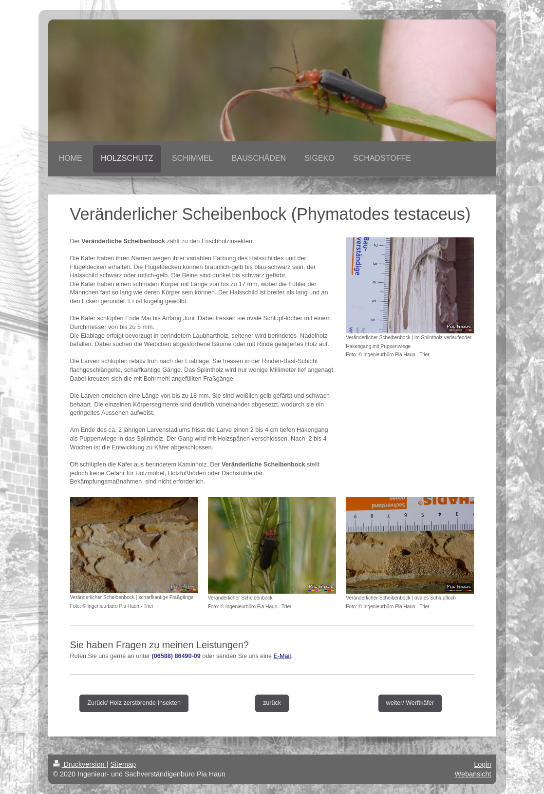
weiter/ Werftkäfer (410, 702)
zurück (272, 702)
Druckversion (80, 764)
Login (482, 764)
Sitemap (123, 764)
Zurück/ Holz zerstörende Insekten (134, 702)
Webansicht (473, 774)
